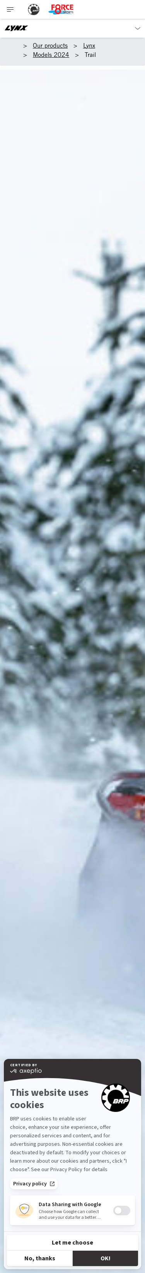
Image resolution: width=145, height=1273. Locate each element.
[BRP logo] (33, 9)
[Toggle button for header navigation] (10, 9)
